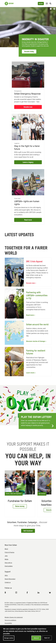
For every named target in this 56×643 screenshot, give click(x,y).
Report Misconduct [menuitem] (10, 579)
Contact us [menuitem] (8, 582)
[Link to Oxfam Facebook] (27, 592)
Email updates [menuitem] (9, 566)
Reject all (46, 638)
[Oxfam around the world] (28, 333)
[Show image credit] (50, 9)
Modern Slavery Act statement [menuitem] (14, 617)
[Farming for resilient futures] (28, 361)
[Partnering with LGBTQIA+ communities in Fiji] (28, 304)
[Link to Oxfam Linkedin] (38, 592)
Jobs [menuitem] (6, 556)
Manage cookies (8, 638)
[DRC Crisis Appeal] (28, 272)
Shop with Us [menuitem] (8, 563)
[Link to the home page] (9, 3)
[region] (28, 634)
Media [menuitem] (6, 559)
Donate (41, 3)
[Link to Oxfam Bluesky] (49, 592)
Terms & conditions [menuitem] (10, 620)
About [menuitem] (6, 549)
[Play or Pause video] (54, 9)
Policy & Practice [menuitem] (9, 552)
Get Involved (28, 531)
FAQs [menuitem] (6, 575)
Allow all (36, 638)
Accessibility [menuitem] (8, 623)
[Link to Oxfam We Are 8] (5, 592)
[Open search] (50, 3)
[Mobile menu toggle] (47, 3)
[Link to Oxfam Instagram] (16, 592)
